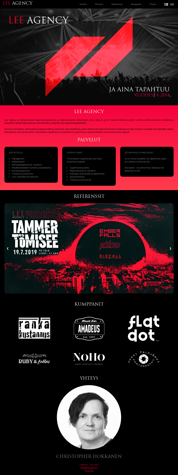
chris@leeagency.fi (89, 467)
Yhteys (153, 4)
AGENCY (17, 3)
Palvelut (99, 4)
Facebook (89, 470)
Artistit (83, 4)
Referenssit (117, 4)
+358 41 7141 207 (89, 464)
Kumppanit (136, 4)
